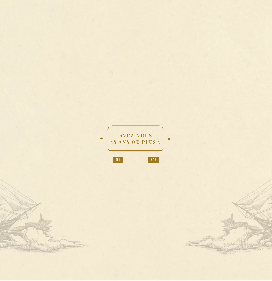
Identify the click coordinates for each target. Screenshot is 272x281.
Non (154, 159)
